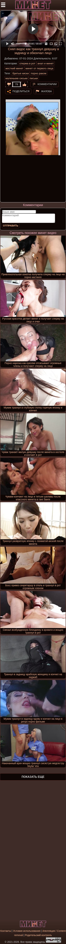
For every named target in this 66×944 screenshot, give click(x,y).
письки (34, 78)
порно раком (38, 73)
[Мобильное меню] (3, 5)
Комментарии (47, 84)
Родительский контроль (38, 935)
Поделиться (20, 91)
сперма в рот (27, 63)
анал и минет (45, 63)
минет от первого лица (39, 68)
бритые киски (20, 73)
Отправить (10, 225)
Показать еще (33, 776)
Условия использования (26, 930)
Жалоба (46, 91)
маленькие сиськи (16, 78)
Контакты (5, 930)
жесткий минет (14, 68)
